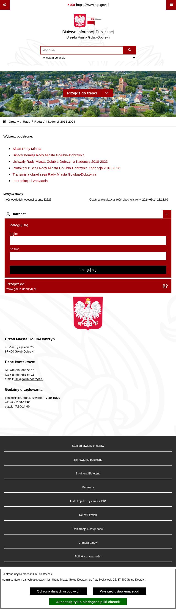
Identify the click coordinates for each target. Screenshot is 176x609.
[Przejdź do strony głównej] (88, 27)
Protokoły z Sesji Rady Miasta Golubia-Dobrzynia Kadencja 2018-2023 (66, 168)
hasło (14, 249)
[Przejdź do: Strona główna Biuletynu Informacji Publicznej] (4, 121)
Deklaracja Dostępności (88, 529)
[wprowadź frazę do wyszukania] (82, 50)
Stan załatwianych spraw (88, 445)
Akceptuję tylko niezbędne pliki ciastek (88, 602)
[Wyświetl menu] (171, 5)
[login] (88, 240)
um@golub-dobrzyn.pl (28, 379)
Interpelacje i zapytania (30, 181)
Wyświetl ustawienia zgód (119, 591)
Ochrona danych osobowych (58, 591)
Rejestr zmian (88, 515)
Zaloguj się (88, 270)
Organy (14, 121)
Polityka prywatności (88, 556)
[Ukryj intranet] (167, 214)
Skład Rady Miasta (27, 149)
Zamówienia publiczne (88, 459)
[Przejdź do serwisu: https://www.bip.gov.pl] (88, 5)
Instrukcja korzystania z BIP (88, 501)
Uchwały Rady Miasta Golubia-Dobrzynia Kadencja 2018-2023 (60, 161)
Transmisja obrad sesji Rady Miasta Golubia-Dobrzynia (54, 174)
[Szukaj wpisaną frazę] (130, 50)
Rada (26, 121)
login (13, 234)
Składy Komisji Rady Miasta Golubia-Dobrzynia (48, 155)
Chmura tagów (88, 542)
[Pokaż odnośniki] (5, 5)
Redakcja (88, 487)
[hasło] (88, 256)
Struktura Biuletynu (88, 473)
